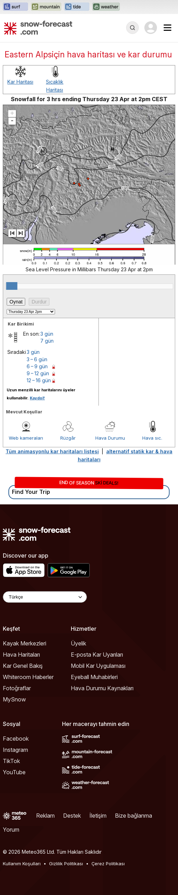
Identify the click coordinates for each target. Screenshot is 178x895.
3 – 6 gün (37, 359)
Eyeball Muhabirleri (94, 676)
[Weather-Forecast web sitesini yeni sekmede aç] (106, 7)
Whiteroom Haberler (28, 676)
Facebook (16, 738)
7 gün (47, 341)
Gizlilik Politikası (66, 863)
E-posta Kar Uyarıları (97, 654)
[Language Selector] (45, 597)
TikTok (11, 760)
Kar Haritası (20, 82)
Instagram (15, 749)
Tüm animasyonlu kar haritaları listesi (52, 451)
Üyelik (78, 643)
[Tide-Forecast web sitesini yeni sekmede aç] (76, 7)
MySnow (14, 699)
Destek (72, 815)
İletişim (98, 815)
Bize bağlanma (133, 815)
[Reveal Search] (132, 27)
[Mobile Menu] (167, 27)
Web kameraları (26, 438)
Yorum (11, 829)
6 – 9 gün (37, 366)
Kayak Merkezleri (24, 643)
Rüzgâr (68, 438)
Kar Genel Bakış (23, 665)
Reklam (45, 815)
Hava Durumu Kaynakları (102, 688)
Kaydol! (37, 398)
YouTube (14, 772)
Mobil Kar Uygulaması (98, 665)
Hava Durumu (110, 438)
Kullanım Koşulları (22, 863)
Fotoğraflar (17, 688)
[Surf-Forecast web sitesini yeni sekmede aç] (15, 7)
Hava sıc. (152, 438)
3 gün (46, 334)
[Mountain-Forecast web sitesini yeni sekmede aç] (46, 7)
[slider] (12, 286)
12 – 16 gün (39, 380)
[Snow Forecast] (38, 28)
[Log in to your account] (150, 27)
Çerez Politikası (108, 863)
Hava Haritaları (21, 654)
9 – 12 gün (38, 373)
